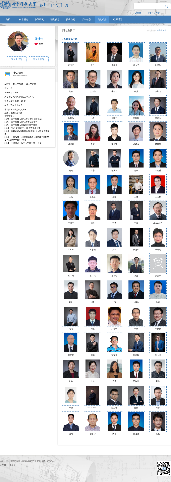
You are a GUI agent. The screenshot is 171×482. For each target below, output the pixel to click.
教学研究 (39, 19)
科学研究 (23, 19)
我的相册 (102, 19)
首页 (8, 19)
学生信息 (86, 19)
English (138, 13)
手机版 (13, 465)
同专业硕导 (38, 59)
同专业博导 (16, 59)
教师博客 (117, 19)
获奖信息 (55, 19)
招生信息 (70, 19)
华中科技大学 (154, 13)
